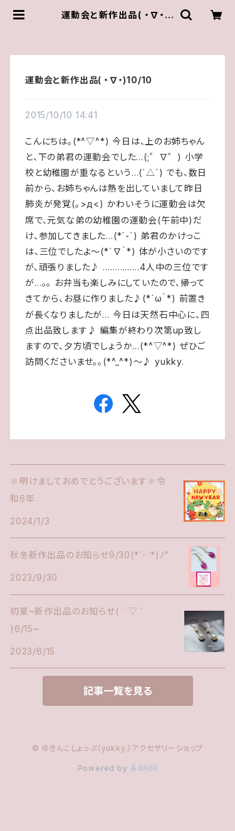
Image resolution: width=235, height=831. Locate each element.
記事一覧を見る (117, 691)
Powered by (118, 768)
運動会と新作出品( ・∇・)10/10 (88, 79)
